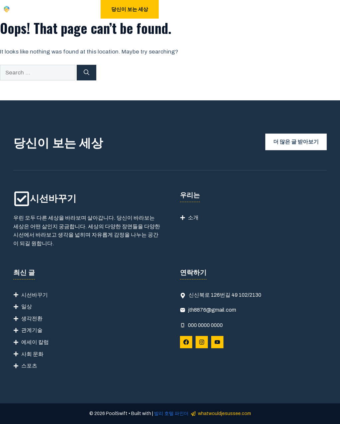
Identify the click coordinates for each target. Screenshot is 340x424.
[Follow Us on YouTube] (217, 342)
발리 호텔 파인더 (171, 413)
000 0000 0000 (205, 325)
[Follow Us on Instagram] (202, 342)
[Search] (86, 73)
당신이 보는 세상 (129, 9)
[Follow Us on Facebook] (186, 342)
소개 (193, 217)
